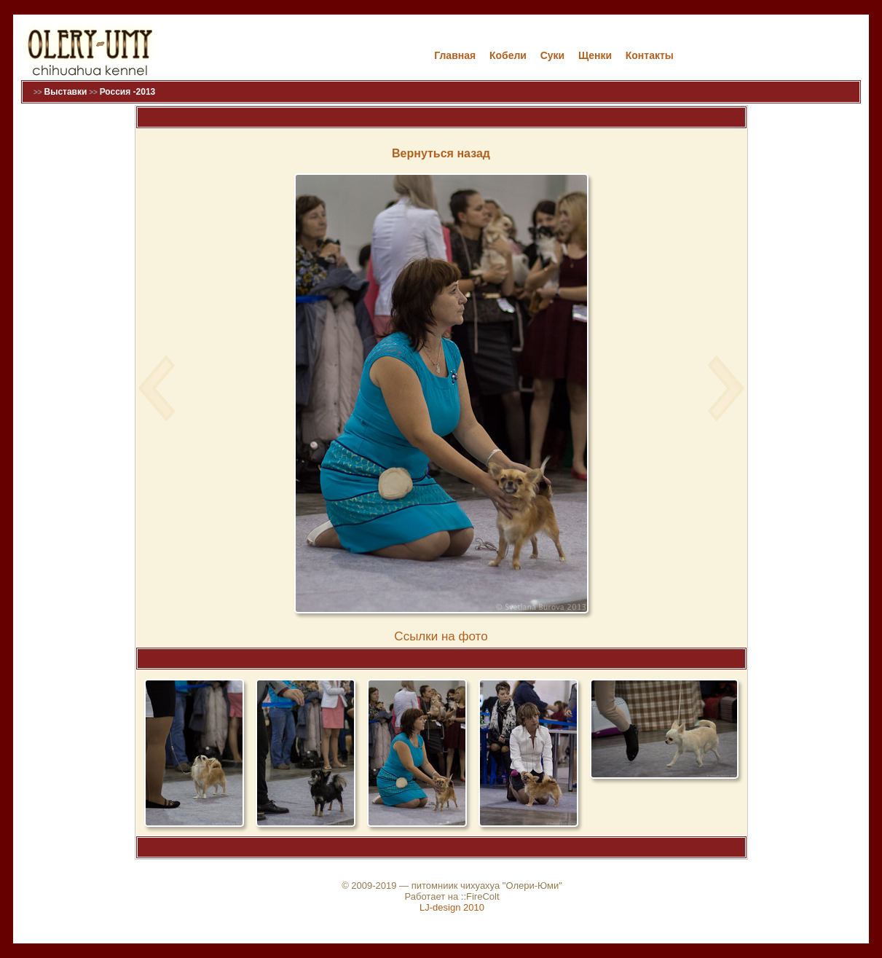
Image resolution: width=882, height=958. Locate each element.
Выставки (65, 92)
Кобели (508, 55)
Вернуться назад (441, 153)
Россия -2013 (128, 92)
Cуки (552, 55)
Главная (455, 55)
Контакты (650, 55)
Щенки (595, 55)
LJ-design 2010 (452, 907)
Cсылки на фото (440, 636)
